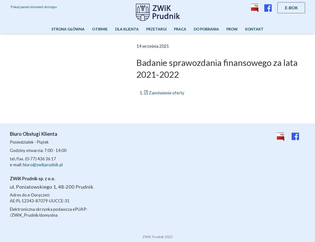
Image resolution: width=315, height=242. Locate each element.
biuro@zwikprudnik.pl (43, 164)
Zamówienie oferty (164, 92)
